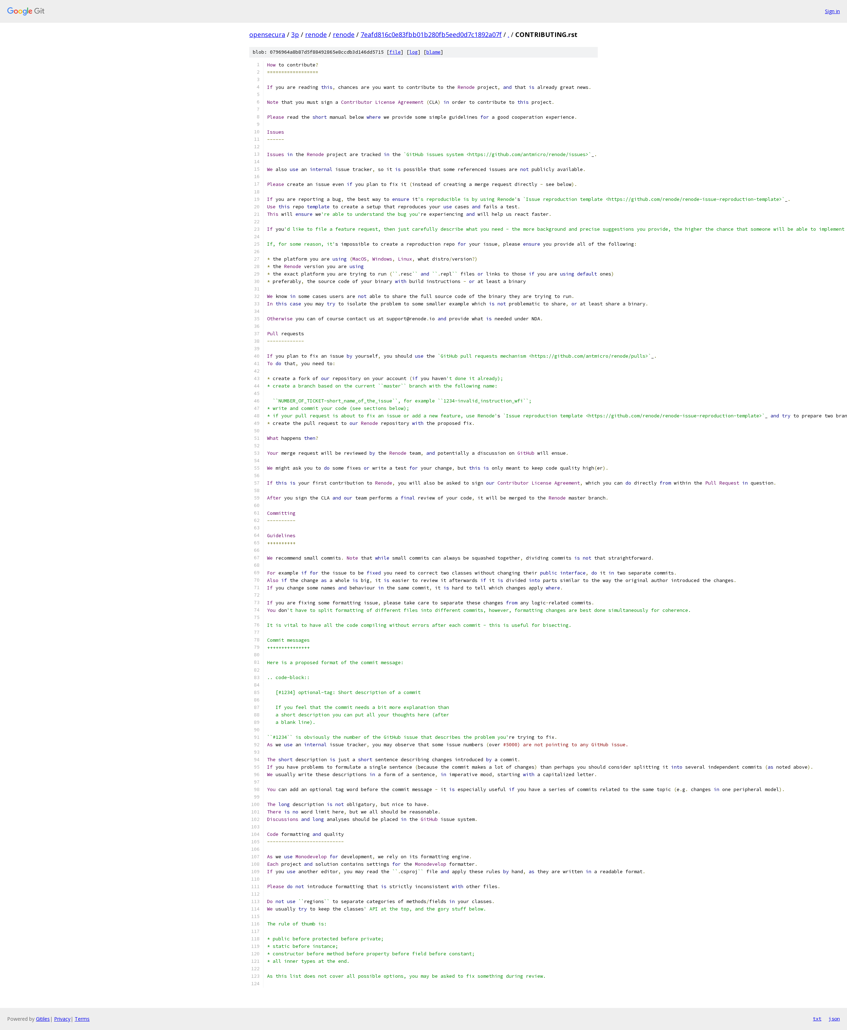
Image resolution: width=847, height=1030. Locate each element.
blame (433, 52)
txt (817, 1018)
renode (316, 34)
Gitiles (43, 1018)
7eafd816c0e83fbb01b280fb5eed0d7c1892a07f (431, 34)
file (395, 52)
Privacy (62, 1018)
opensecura (267, 34)
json (834, 1018)
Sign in (832, 11)
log (413, 52)
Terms (82, 1018)
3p (295, 34)
